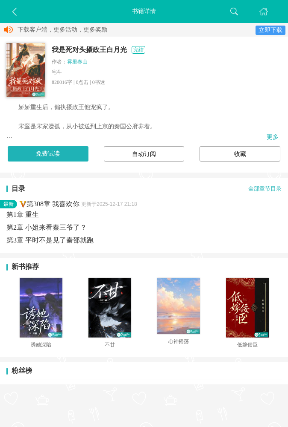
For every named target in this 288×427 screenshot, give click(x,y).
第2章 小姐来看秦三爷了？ (46, 227)
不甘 (110, 345)
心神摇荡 (178, 341)
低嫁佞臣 (247, 345)
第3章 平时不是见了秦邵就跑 (50, 240)
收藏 (240, 154)
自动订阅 (144, 154)
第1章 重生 (22, 214)
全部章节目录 (265, 189)
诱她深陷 (41, 345)
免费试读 (48, 153)
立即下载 (270, 30)
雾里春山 (77, 62)
